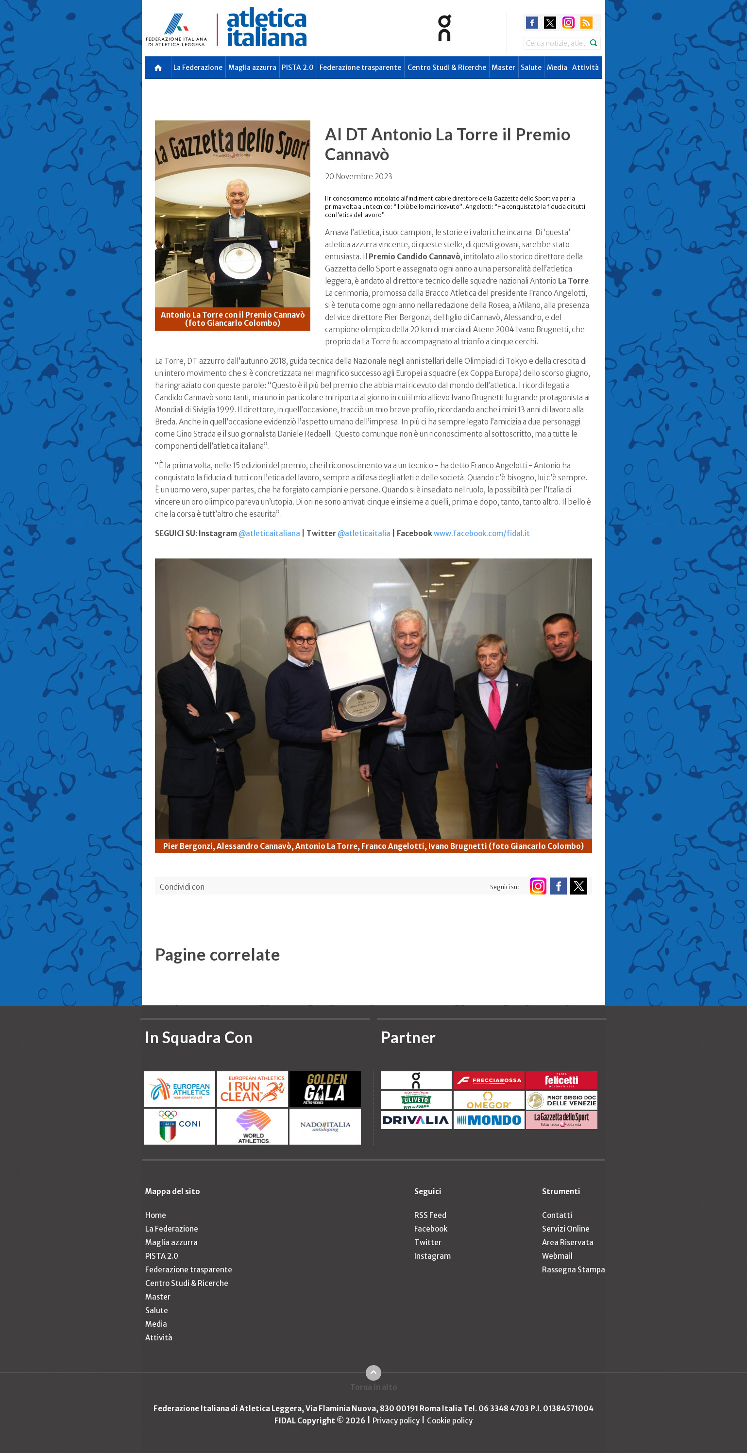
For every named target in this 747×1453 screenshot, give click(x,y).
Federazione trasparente (360, 67)
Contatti (557, 1215)
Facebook (430, 1228)
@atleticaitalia (364, 533)
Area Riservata (568, 1242)
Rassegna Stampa (573, 1269)
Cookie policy (450, 1420)
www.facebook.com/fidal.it (482, 533)
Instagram (432, 1256)
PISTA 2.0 (298, 67)
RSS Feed (430, 1215)
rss (586, 23)
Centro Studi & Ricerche (446, 67)
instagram (568, 23)
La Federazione (197, 67)
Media (557, 67)
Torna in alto (373, 1387)
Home (155, 1215)
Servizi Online (566, 1228)
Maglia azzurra (252, 67)
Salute (531, 67)
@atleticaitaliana (269, 533)
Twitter (427, 1242)
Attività (585, 67)
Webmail (557, 1256)
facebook (532, 23)
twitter (550, 23)
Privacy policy (396, 1420)
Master (503, 67)
